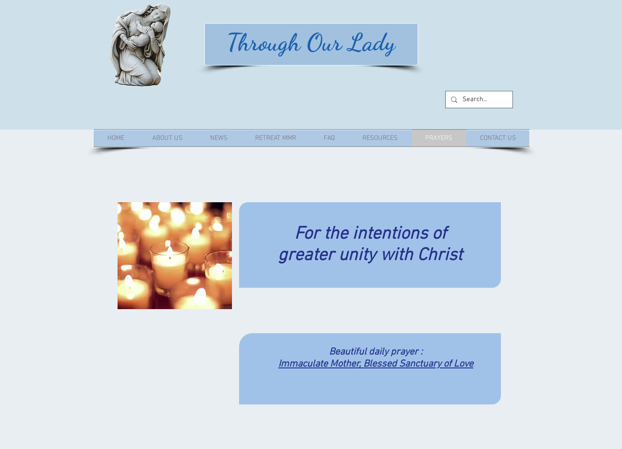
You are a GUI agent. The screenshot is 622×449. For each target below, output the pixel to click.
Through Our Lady (311, 42)
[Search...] (478, 99)
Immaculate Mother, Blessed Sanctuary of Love (375, 364)
